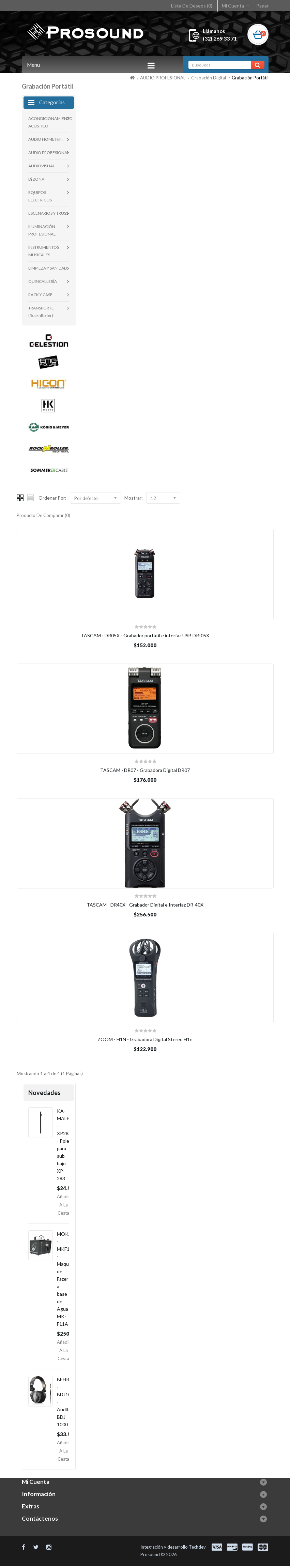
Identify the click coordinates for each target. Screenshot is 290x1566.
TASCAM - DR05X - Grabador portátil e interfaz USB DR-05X (145, 635)
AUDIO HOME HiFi (45, 139)
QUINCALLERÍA (42, 281)
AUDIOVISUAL (41, 165)
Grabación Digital (208, 77)
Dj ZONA (36, 179)
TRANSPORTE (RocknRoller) (41, 311)
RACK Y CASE (40, 294)
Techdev (197, 1547)
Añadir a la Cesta (63, 1205)
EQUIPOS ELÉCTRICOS (40, 196)
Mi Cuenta (233, 6)
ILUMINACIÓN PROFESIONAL (42, 230)
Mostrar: (133, 498)
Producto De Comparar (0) (43, 515)
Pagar (262, 6)
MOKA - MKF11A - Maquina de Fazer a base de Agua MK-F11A (66, 1279)
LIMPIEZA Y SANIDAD (47, 268)
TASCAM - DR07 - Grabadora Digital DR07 (145, 770)
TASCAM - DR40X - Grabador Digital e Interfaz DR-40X (145, 905)
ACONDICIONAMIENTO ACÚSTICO (49, 122)
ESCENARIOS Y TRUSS (48, 213)
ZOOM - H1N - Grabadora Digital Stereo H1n (145, 1039)
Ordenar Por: (52, 498)
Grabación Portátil (250, 77)
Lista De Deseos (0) (191, 6)
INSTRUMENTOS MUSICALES (43, 251)
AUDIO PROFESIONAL (162, 77)
